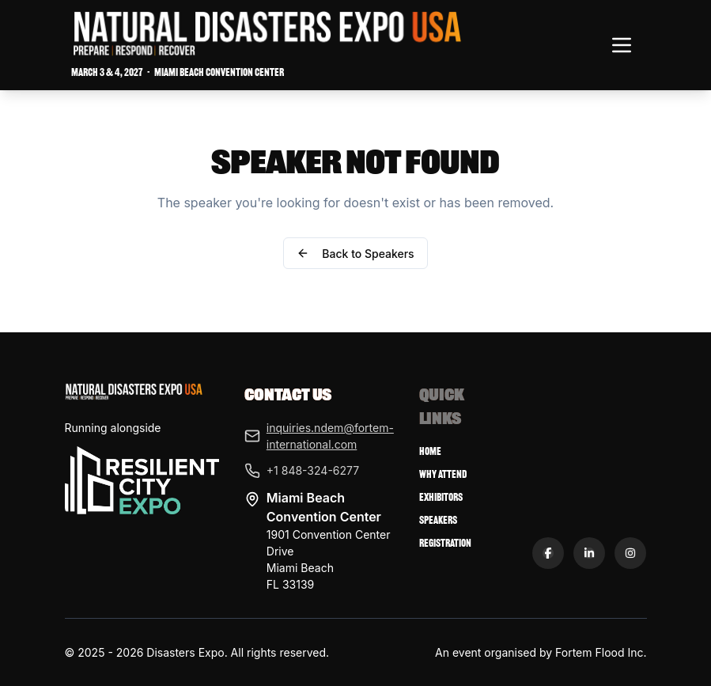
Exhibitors (441, 497)
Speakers (438, 520)
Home (430, 451)
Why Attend (443, 474)
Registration (445, 543)
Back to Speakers (355, 253)
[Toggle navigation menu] (622, 45)
